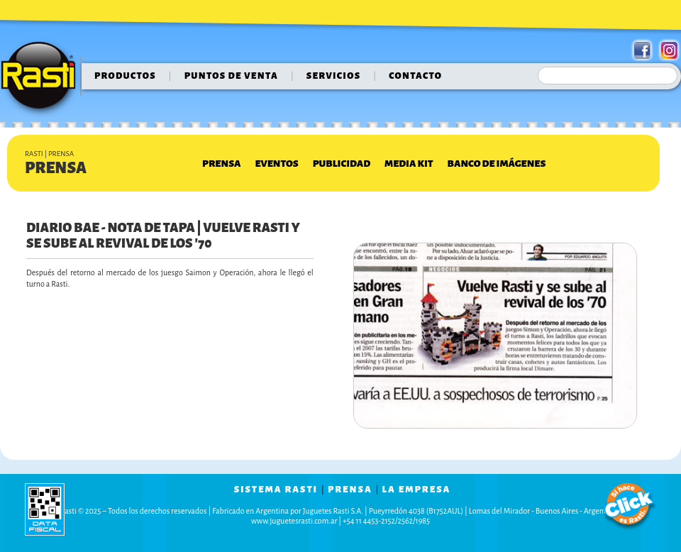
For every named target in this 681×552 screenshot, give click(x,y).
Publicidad (341, 163)
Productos (125, 76)
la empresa (416, 490)
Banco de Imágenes (497, 163)
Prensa (221, 163)
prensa (350, 490)
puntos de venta (231, 76)
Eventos (276, 163)
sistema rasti (276, 490)
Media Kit (408, 163)
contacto (415, 76)
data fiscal (45, 509)
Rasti (43, 78)
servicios (333, 76)
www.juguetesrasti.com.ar (294, 521)
